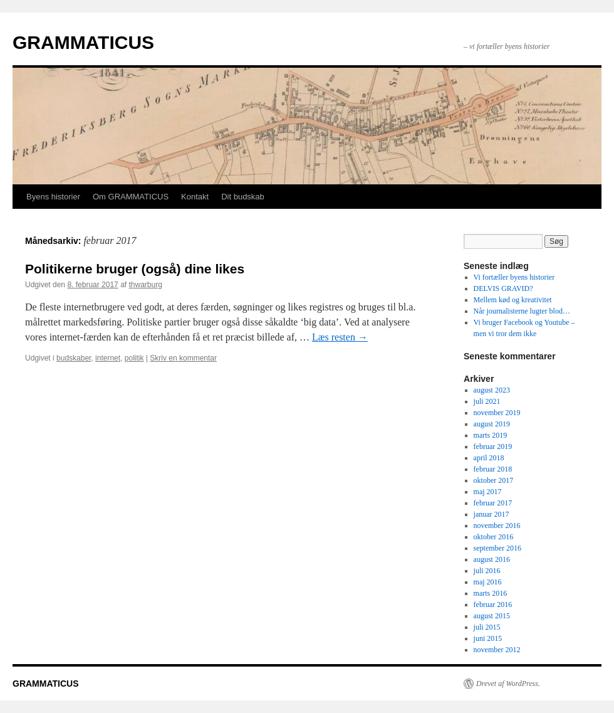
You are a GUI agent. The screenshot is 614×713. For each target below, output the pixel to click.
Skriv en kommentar (183, 358)
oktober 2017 (494, 480)
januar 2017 (491, 514)
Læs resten (340, 337)
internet (107, 358)
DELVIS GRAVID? (503, 288)
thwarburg (145, 284)
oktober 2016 (494, 536)
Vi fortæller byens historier (514, 277)
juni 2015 (488, 638)
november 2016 (497, 525)
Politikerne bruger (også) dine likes (134, 268)
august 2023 (492, 390)
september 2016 (497, 548)
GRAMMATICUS (83, 42)
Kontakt (195, 196)
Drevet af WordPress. (508, 683)
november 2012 (497, 649)
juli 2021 (487, 401)
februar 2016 (493, 604)
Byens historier (53, 196)
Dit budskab (242, 196)
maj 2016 (488, 582)
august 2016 (492, 559)
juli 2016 (487, 570)
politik (134, 358)
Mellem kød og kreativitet (513, 299)
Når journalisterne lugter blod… (522, 311)
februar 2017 (493, 503)
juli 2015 (487, 627)
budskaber (73, 358)
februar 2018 (493, 469)
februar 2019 (493, 446)
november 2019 (497, 412)
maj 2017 (488, 491)
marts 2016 (490, 593)
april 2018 (489, 457)
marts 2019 (490, 435)
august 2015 (492, 615)
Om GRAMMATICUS (131, 196)
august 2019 (492, 424)
